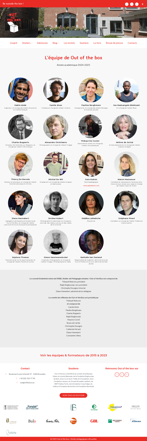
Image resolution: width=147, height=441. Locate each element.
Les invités (69, 42)
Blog (56, 43)
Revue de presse (114, 42)
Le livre (97, 42)
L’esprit (13, 42)
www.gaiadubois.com (91, 185)
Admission (42, 42)
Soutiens (84, 42)
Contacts (132, 42)
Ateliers (27, 43)
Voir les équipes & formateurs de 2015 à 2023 (73, 355)
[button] (142, 4)
